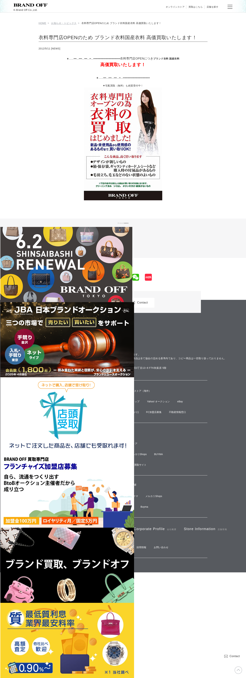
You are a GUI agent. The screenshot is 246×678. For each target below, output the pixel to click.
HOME (42, 23)
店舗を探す (210, 6)
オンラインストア (162, 6)
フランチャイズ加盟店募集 (123, 222)
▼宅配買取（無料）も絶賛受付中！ (123, 85)
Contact (232, 656)
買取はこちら (188, 6)
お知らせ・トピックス (64, 23)
